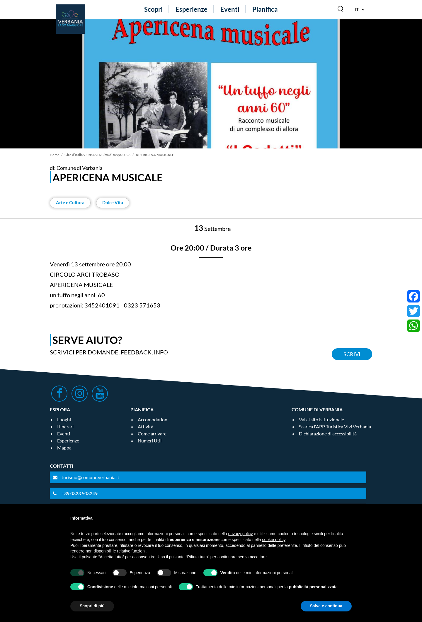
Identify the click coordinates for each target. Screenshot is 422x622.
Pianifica (265, 9)
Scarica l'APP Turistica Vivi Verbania (335, 426)
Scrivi (351, 354)
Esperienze (191, 9)
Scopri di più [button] (92, 606)
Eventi (229, 9)
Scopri (153, 9)
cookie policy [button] (273, 539)
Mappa (64, 447)
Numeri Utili (150, 440)
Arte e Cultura (70, 202)
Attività (145, 426)
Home (54, 155)
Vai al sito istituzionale (321, 419)
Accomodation (152, 419)
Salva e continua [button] (326, 606)
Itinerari (65, 426)
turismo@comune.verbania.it (90, 477)
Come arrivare (152, 433)
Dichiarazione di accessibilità (328, 433)
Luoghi (64, 419)
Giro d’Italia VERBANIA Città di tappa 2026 (97, 155)
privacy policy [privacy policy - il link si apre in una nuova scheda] (240, 533)
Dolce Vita (112, 202)
